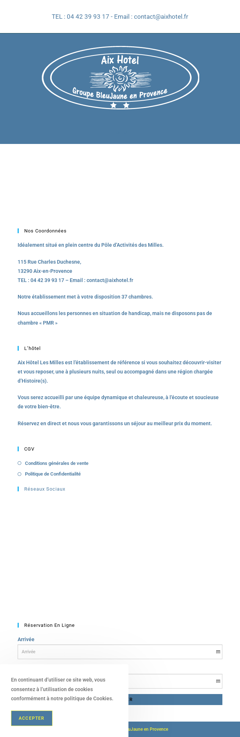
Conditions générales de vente (56, 463)
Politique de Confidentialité (53, 474)
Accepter (32, 718)
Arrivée (26, 639)
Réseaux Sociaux (44, 489)
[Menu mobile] (120, 133)
